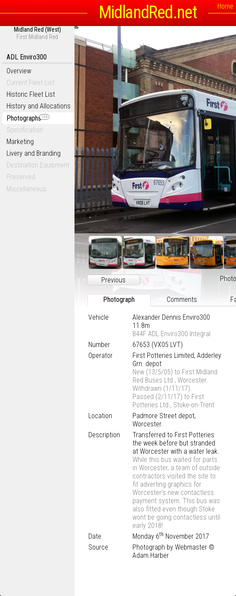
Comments (182, 299)
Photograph (119, 299)
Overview (18, 71)
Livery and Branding (33, 153)
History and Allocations (38, 106)
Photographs (27, 118)
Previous (113, 280)
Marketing (20, 142)
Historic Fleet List (30, 94)
